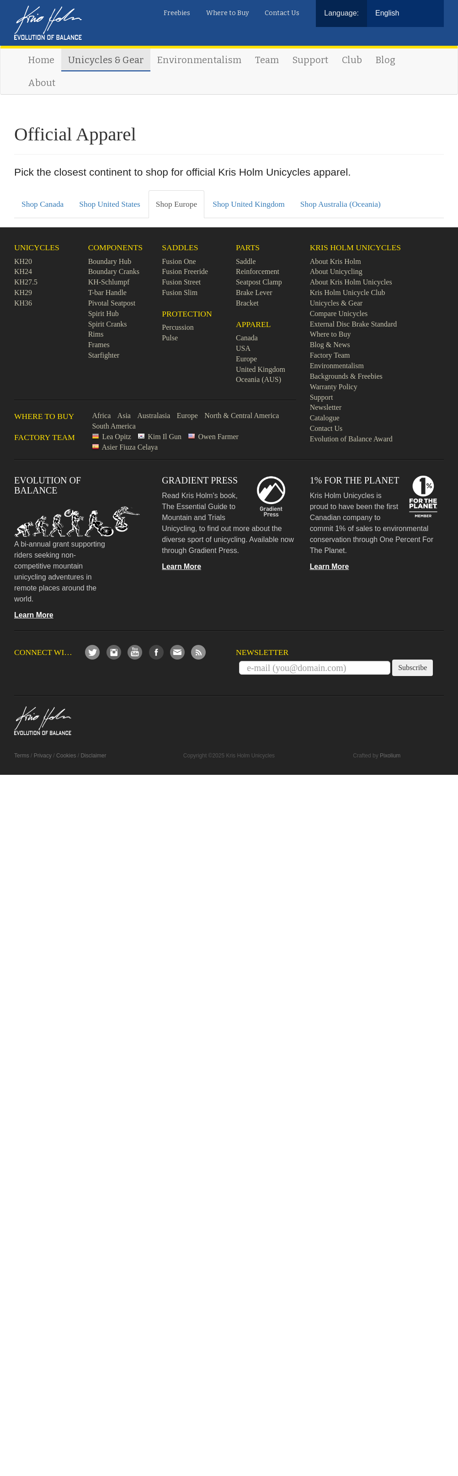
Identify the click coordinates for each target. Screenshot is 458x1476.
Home (41, 59)
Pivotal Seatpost (112, 303)
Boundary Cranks (113, 271)
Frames (99, 345)
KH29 (23, 292)
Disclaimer (93, 755)
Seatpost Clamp (259, 282)
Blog (385, 59)
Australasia (153, 415)
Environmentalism (199, 59)
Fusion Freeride (185, 271)
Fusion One (179, 261)
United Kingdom (260, 369)
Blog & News (330, 345)
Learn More (33, 615)
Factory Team (330, 355)
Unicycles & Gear (106, 59)
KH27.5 (25, 282)
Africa (101, 415)
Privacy (43, 755)
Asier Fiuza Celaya (130, 447)
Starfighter (103, 355)
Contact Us (282, 13)
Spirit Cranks (107, 324)
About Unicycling (336, 271)
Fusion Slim (179, 292)
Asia (124, 415)
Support (310, 59)
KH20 (23, 261)
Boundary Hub (110, 261)
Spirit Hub (103, 313)
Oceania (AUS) (258, 379)
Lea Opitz (116, 436)
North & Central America (241, 415)
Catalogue (325, 418)
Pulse (170, 338)
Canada (247, 338)
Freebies (177, 13)
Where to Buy (227, 13)
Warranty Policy (333, 387)
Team (267, 59)
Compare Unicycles (339, 313)
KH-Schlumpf (109, 282)
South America (114, 426)
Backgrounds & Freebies (346, 376)
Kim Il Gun (164, 436)
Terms (21, 755)
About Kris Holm (335, 261)
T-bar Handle (107, 292)
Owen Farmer (218, 436)
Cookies (66, 755)
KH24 (23, 271)
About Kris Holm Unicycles (351, 282)
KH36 (23, 303)
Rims (96, 334)
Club (352, 59)
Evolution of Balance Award (351, 439)
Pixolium (390, 755)
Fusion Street (181, 282)
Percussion (177, 327)
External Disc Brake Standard (353, 324)
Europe (246, 359)
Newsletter (325, 407)
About (41, 82)
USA (243, 348)
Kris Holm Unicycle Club (347, 292)
